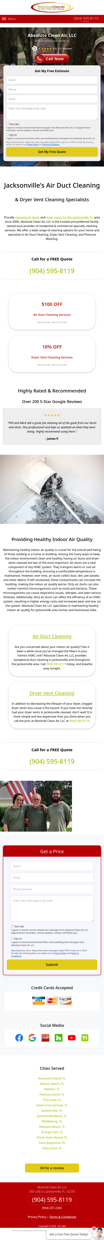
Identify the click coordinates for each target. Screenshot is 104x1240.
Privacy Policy (33, 140)
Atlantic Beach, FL (52, 1079)
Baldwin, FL (52, 1085)
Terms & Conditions (51, 140)
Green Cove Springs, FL (52, 1101)
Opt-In (13, 130)
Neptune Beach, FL (52, 1122)
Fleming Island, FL (52, 1090)
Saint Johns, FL (52, 1144)
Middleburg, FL (52, 1117)
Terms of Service (79, 1226)
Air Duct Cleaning (52, 632)
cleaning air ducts (27, 213)
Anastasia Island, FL (52, 1074)
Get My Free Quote (52, 147)
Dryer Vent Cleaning (52, 688)
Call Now (49, 54)
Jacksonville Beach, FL (52, 1112)
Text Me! (14, 120)
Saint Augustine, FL (52, 1138)
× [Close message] (89, 1231)
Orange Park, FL (52, 1128)
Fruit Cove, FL (52, 1095)
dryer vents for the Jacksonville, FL (69, 213)
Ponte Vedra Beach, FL (52, 1133)
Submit (52, 960)
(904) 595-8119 (86, 18)
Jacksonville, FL (52, 1106)
